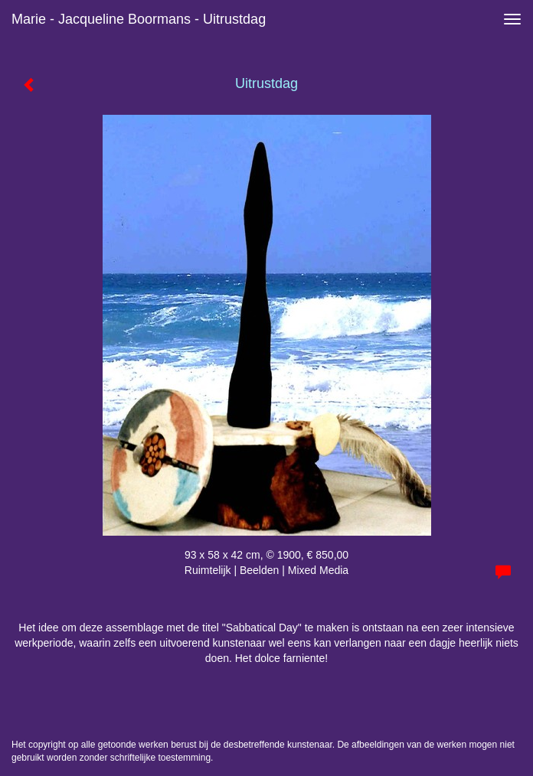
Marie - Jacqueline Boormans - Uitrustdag (138, 19)
